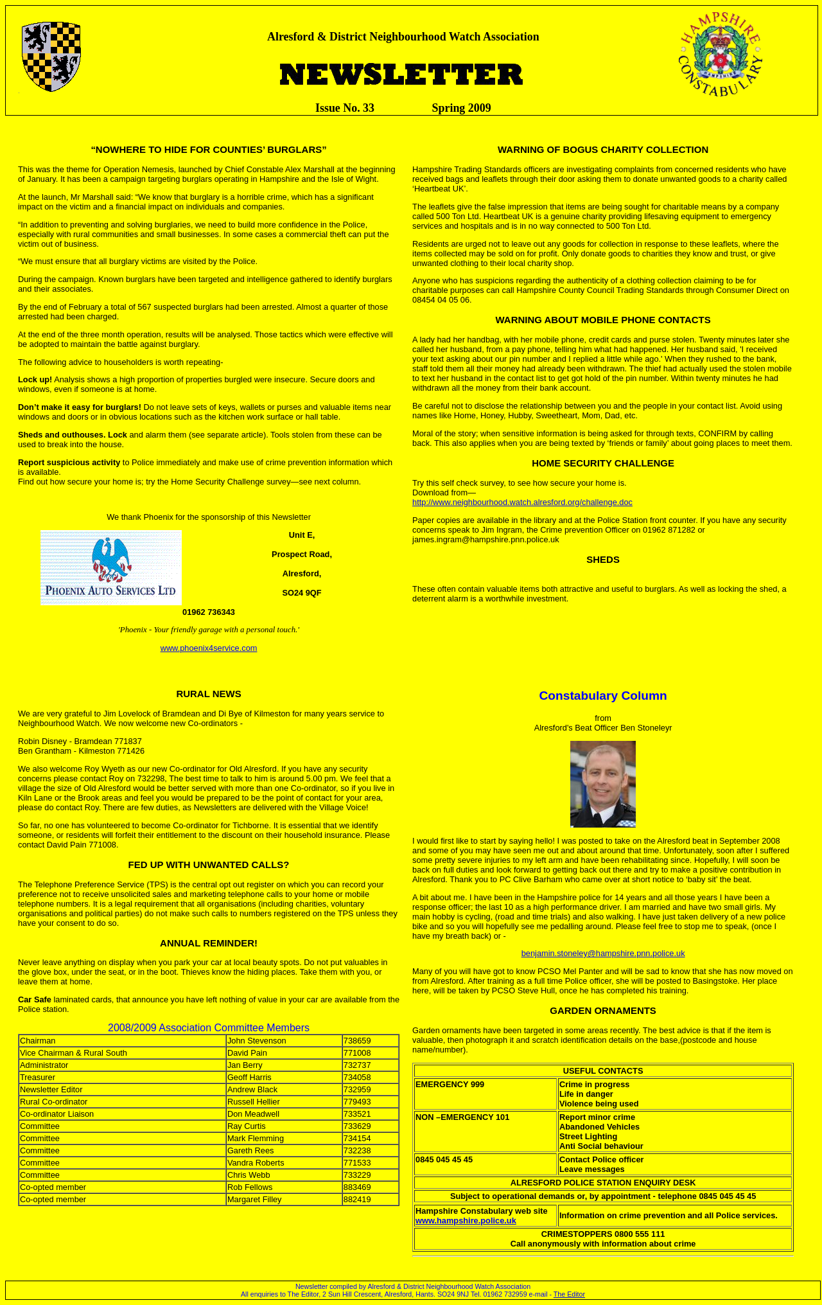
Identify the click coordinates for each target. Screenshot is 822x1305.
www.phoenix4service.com (209, 648)
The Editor (569, 1294)
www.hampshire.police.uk (465, 1220)
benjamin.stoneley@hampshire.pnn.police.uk (603, 953)
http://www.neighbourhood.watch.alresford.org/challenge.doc (522, 502)
